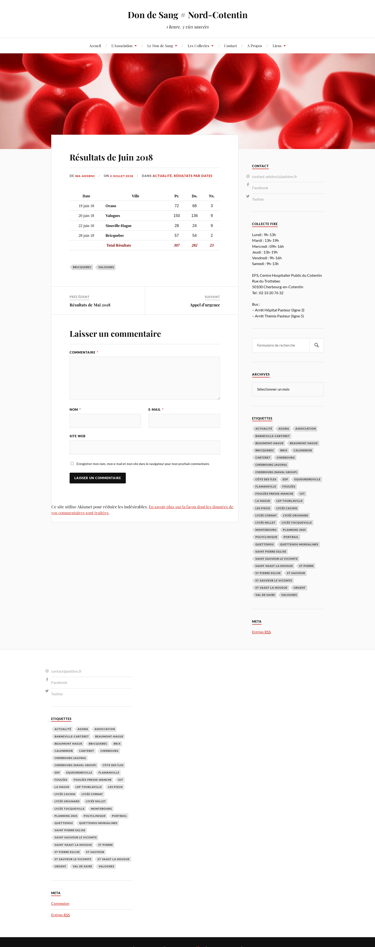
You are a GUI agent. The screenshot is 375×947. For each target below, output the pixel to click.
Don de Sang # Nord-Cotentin (187, 14)
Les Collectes (198, 45)
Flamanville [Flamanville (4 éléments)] (265, 486)
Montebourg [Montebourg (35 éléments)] (266, 529)
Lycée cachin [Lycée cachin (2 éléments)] (286, 507)
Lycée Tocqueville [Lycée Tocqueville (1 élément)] (297, 522)
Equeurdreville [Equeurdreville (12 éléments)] (307, 479)
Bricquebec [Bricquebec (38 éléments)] (264, 450)
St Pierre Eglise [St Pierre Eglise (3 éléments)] (268, 572)
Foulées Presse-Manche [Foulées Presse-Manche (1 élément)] (274, 493)
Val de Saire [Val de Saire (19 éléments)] (265, 594)
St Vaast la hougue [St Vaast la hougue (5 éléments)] (271, 587)
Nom (75, 409)
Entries (261, 631)
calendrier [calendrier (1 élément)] (303, 450)
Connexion (60, 903)
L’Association (121, 45)
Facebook (260, 187)
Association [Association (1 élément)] (305, 428)
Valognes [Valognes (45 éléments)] (289, 594)
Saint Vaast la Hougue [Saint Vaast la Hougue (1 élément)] (274, 565)
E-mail (156, 409)
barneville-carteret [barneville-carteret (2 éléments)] (272, 435)
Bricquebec (82, 267)
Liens (277, 45)
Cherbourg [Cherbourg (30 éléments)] (286, 457)
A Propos (254, 45)
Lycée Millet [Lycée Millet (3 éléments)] (265, 522)
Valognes (106, 267)
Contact (230, 45)
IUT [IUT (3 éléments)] (302, 493)
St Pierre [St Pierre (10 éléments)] (306, 565)
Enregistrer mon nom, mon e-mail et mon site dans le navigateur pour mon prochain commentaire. (143, 464)
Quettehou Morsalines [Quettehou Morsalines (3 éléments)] (299, 544)
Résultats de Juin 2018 (123, 156)
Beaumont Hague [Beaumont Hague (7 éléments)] (304, 442)
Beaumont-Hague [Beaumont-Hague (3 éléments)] (269, 442)
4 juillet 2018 (124, 176)
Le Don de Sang (160, 45)
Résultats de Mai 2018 (90, 304)
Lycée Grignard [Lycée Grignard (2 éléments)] (295, 515)
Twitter (258, 199)
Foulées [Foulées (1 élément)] (288, 486)
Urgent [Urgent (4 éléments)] (300, 587)
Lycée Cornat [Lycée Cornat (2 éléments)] (266, 515)
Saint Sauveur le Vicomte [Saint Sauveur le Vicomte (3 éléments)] (276, 558)
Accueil (95, 45)
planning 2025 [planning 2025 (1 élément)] (294, 529)
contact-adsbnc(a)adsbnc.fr (274, 176)
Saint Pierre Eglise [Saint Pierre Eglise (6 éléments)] (270, 551)
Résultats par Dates (197, 176)
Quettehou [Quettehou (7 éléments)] (264, 544)
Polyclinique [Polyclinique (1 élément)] (266, 536)
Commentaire (84, 352)
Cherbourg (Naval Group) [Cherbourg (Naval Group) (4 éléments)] (276, 471)
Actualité (166, 176)
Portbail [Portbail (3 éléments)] (291, 536)
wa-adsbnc (86, 176)
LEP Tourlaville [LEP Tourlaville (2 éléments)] (289, 500)
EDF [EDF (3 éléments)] (285, 479)
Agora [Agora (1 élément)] (283, 428)
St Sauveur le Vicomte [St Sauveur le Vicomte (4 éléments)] (273, 580)
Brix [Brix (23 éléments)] (283, 450)
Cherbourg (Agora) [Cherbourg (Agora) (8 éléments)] (271, 464)
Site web (78, 436)
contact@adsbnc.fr (66, 671)
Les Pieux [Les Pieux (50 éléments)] (262, 507)
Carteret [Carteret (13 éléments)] (262, 457)
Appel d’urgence (205, 304)
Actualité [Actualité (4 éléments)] (263, 428)
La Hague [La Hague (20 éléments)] (262, 500)
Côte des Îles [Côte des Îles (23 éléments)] (265, 479)
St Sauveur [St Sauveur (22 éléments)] (296, 572)
